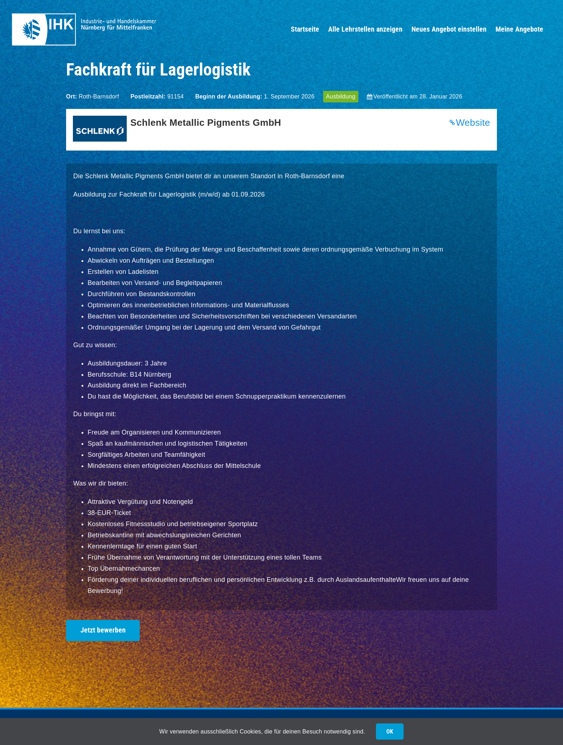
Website (473, 122)
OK (389, 731)
